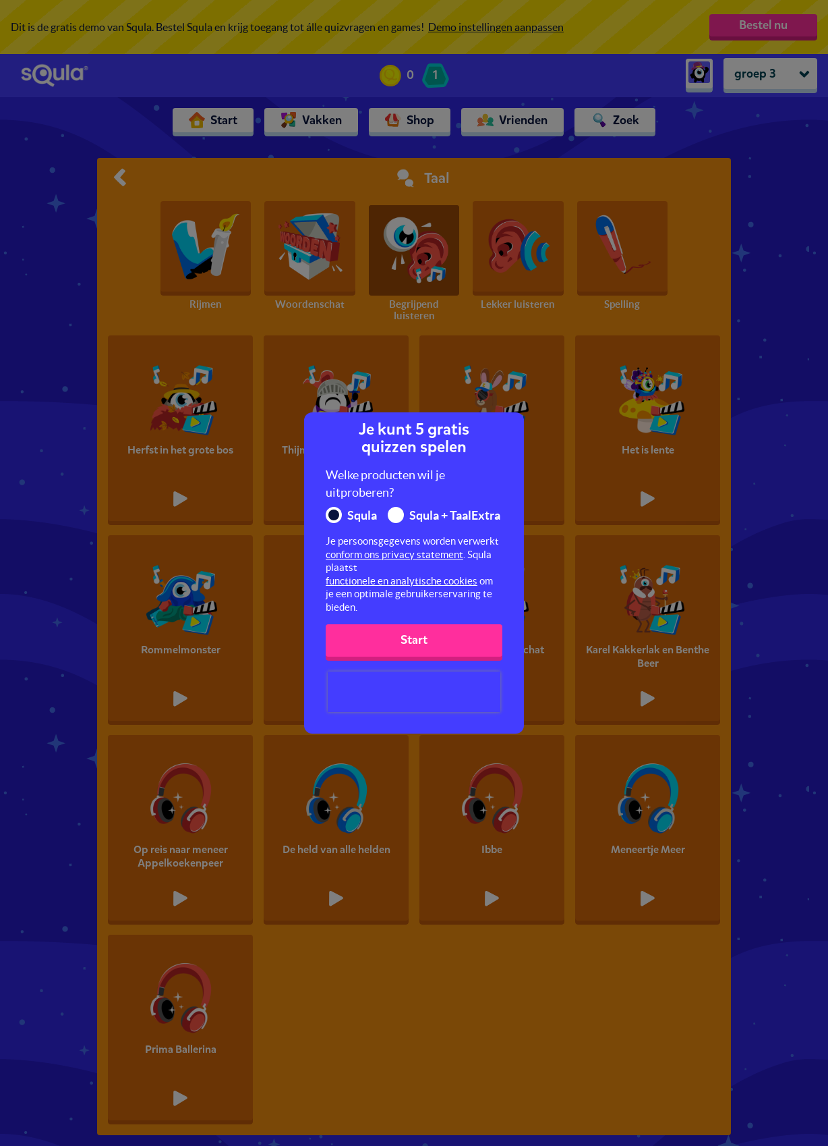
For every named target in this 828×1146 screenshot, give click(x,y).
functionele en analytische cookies (401, 580)
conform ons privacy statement (394, 554)
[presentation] (414, 692)
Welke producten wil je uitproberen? (385, 483)
